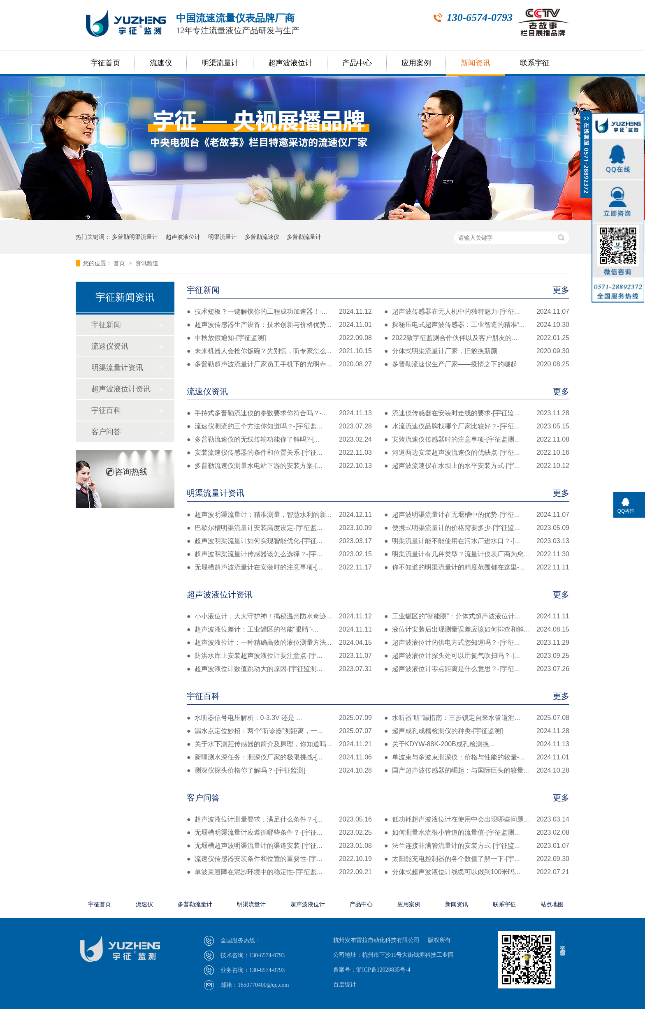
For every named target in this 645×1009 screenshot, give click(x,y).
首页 (120, 263)
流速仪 (161, 63)
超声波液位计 (290, 63)
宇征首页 (105, 63)
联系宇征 (535, 63)
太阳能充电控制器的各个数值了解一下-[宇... (476, 859)
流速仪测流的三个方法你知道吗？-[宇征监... (279, 426)
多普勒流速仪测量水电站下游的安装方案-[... (279, 465)
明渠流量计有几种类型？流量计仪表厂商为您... (476, 554)
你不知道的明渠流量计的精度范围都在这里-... (476, 567)
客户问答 (378, 797)
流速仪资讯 (378, 391)
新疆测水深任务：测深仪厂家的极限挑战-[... (279, 757)
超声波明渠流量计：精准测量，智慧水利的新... (279, 514)
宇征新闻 (378, 290)
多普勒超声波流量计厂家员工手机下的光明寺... (279, 364)
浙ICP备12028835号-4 (383, 970)
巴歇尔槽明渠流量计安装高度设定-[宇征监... (279, 528)
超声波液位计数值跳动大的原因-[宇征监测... (279, 669)
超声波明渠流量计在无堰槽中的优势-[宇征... (476, 514)
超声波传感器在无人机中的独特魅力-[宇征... (476, 311)
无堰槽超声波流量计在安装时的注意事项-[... (279, 567)
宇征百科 (378, 696)
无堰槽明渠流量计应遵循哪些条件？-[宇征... (279, 832)
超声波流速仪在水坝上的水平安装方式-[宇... (476, 465)
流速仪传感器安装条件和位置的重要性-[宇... (279, 859)
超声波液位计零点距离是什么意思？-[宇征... (476, 669)
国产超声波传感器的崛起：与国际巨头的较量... (476, 770)
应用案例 (416, 63)
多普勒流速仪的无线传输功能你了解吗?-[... (279, 439)
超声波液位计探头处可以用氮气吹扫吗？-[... (476, 655)
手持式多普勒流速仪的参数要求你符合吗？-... (279, 413)
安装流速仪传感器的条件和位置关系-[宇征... (279, 452)
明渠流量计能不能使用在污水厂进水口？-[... (476, 541)
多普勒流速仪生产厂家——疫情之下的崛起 (476, 364)
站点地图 (552, 904)
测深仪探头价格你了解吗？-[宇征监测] (279, 770)
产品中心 (357, 63)
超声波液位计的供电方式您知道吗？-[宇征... (476, 642)
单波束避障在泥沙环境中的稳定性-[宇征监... (279, 872)
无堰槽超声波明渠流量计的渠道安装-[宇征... (279, 845)
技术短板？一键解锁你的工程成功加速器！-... (279, 311)
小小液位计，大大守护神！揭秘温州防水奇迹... (279, 616)
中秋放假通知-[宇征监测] (279, 338)
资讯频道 (146, 263)
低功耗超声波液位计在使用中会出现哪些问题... (476, 819)
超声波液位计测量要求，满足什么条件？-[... (279, 819)
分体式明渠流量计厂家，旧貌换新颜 (476, 351)
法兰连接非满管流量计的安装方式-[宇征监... (476, 845)
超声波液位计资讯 (378, 594)
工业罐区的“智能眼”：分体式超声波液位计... (476, 616)
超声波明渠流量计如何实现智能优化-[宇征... (279, 541)
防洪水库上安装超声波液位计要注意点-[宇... (279, 655)
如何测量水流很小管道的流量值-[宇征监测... (476, 832)
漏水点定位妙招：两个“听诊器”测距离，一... (279, 731)
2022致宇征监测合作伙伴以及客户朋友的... (476, 338)
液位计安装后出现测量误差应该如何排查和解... (476, 629)
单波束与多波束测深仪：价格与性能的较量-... (476, 757)
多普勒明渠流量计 (135, 237)
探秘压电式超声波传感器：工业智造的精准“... (476, 324)
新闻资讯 (475, 63)
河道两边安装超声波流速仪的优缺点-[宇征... (476, 452)
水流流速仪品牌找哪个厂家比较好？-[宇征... (476, 426)
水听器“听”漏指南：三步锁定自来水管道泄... (476, 717)
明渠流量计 (220, 63)
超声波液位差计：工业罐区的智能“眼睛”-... (279, 629)
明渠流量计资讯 (378, 493)
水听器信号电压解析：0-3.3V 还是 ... (279, 717)
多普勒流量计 (304, 237)
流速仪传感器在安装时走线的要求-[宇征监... (476, 413)
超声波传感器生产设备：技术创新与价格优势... (279, 324)
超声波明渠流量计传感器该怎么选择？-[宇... (279, 554)
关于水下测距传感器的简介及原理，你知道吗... (279, 744)
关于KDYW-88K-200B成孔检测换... (476, 744)
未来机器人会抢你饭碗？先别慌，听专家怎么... (279, 351)
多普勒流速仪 (262, 237)
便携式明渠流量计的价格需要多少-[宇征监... (476, 528)
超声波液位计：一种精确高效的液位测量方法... (279, 642)
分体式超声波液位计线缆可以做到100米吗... (476, 872)
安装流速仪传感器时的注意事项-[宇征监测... (476, 439)
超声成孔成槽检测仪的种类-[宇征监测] (476, 731)
